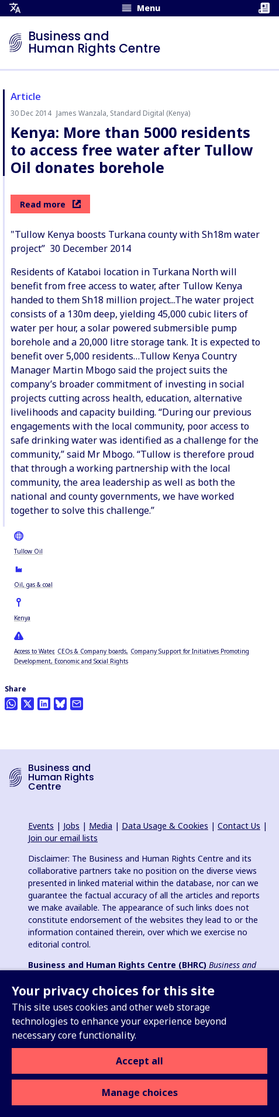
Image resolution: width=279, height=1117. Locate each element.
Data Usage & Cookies (165, 825)
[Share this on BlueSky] (60, 703)
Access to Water (33, 651)
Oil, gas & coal (33, 584)
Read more (50, 204)
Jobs (71, 825)
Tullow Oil (28, 551)
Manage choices (140, 1092)
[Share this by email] (76, 703)
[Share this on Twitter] (27, 703)
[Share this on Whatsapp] (11, 703)
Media (100, 825)
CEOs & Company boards (91, 651)
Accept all (139, 1060)
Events (41, 825)
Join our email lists (63, 837)
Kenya (22, 618)
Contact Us (239, 825)
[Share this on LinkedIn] (43, 703)
